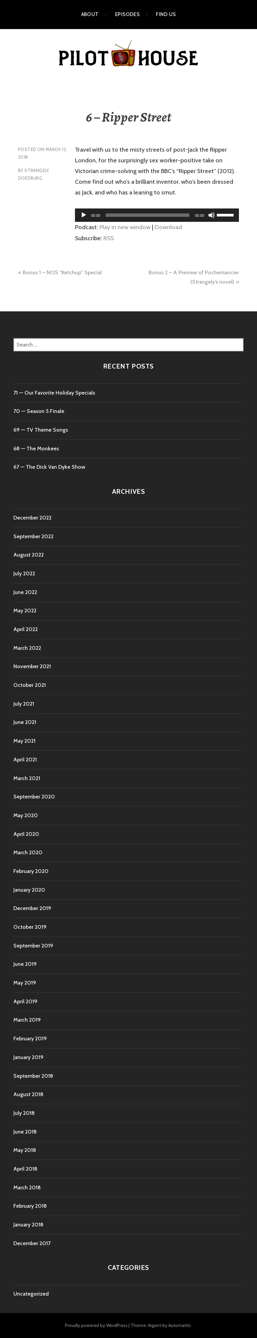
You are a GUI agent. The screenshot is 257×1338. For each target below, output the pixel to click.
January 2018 (28, 1224)
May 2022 (24, 610)
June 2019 (25, 964)
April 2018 (25, 1169)
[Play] (83, 215)
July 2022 (24, 573)
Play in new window (125, 227)
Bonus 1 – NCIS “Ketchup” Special (62, 272)
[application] (157, 215)
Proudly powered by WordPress (96, 1325)
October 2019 (30, 927)
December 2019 (32, 908)
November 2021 (32, 666)
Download (168, 227)
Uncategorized (31, 1294)
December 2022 (32, 517)
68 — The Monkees (36, 448)
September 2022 (33, 536)
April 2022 (25, 629)
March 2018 (27, 1187)
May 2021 (24, 741)
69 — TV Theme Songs (40, 430)
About (90, 14)
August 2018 (28, 1094)
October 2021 (29, 685)
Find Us (166, 14)
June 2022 (25, 592)
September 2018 (33, 1076)
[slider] (148, 215)
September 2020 (34, 796)
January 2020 (29, 890)
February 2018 (30, 1206)
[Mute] (211, 215)
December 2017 (32, 1243)
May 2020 (25, 815)
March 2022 (27, 648)
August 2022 (28, 555)
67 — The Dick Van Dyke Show (49, 467)
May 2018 (24, 1150)
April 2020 (26, 834)
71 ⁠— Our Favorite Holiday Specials (54, 393)
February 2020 (31, 871)
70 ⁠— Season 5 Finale (38, 411)
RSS (108, 238)
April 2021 (25, 759)
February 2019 (30, 1038)
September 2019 (33, 945)
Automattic (179, 1325)
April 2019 (25, 1001)
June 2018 (25, 1132)
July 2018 (24, 1113)
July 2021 (23, 704)
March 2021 (26, 778)
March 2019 (27, 1020)
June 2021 (24, 722)
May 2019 (24, 983)
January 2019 (28, 1057)
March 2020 (27, 852)
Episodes (127, 14)
